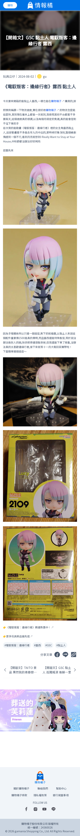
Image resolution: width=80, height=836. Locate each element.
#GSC (48, 645)
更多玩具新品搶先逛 (18, 636)
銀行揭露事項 (61, 795)
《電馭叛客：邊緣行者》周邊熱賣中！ (28, 627)
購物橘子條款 (19, 795)
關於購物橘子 (21, 788)
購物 (10, 5)
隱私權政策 (40, 795)
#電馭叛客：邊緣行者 (17, 645)
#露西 (37, 645)
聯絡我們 (42, 788)
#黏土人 (61, 645)
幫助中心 (61, 788)
